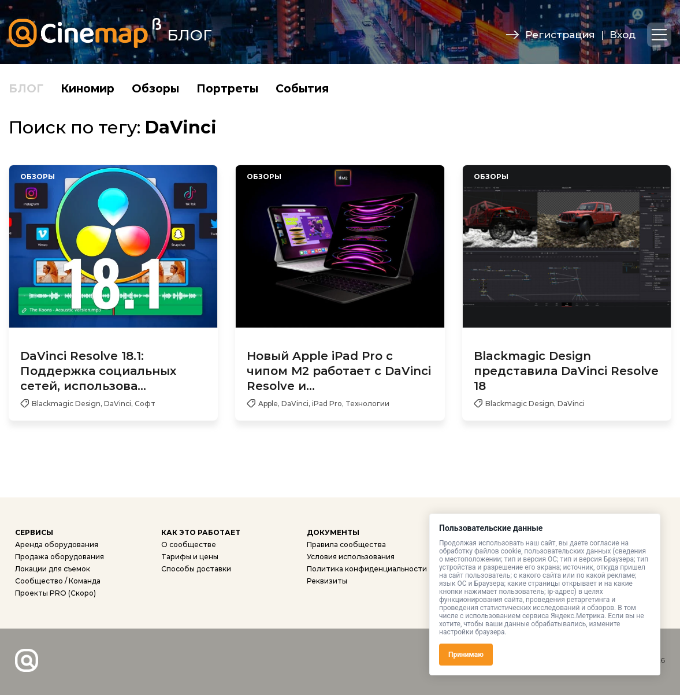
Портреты (227, 88)
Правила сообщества (346, 544)
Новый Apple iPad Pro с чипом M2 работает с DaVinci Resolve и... (339, 371)
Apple (268, 403)
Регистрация (560, 34)
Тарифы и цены (189, 556)
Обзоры (155, 88)
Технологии (367, 403)
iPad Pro (327, 403)
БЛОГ (26, 88)
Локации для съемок (52, 568)
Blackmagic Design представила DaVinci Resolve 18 (566, 371)
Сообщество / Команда (58, 581)
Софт (145, 403)
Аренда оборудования (56, 544)
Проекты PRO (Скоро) (55, 593)
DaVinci (117, 403)
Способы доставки (196, 568)
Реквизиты (327, 581)
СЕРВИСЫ (34, 532)
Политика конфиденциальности (367, 568)
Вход (623, 34)
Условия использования (351, 556)
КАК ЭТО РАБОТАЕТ (200, 532)
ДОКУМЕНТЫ (333, 532)
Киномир (87, 88)
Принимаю (466, 655)
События (302, 88)
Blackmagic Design (66, 403)
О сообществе (188, 544)
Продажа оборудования (59, 556)
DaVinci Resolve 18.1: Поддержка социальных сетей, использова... (98, 371)
